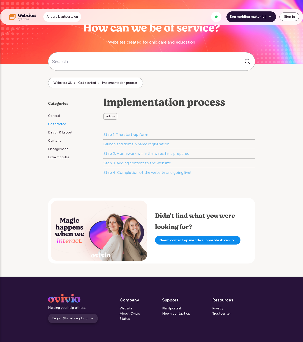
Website (126, 308)
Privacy (217, 308)
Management (58, 149)
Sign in (289, 17)
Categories (58, 103)
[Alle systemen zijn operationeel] (216, 17)
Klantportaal (171, 308)
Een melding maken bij (251, 16)
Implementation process (120, 83)
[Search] (151, 61)
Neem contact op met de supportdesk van (197, 240)
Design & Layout (60, 132)
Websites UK (62, 83)
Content (54, 141)
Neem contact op (176, 313)
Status (125, 319)
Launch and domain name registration (136, 144)
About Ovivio (130, 313)
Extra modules (58, 157)
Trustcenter (221, 313)
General (54, 116)
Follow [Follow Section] (110, 116)
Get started (87, 83)
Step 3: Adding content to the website (137, 163)
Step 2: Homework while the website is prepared (146, 153)
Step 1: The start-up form (125, 134)
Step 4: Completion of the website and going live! (147, 172)
